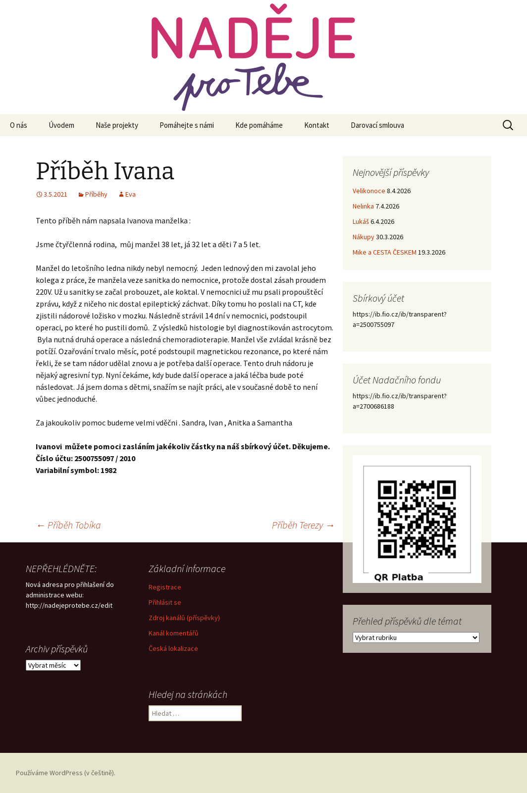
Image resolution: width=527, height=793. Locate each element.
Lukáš (361, 221)
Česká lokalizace (173, 648)
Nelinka (363, 206)
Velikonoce (369, 190)
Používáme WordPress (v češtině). (65, 772)
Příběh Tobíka (68, 525)
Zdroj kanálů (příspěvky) (184, 617)
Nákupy (363, 236)
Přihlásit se (165, 602)
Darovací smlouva (377, 125)
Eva (130, 194)
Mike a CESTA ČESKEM (385, 252)
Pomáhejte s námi (186, 125)
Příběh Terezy (303, 525)
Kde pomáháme (259, 125)
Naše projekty (117, 125)
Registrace (165, 586)
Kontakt (316, 125)
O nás (18, 125)
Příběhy (96, 194)
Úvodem (61, 125)
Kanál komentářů (174, 633)
